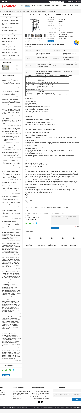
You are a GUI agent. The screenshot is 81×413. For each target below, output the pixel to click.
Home (21, 5)
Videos (33, 5)
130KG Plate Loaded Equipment (63, 207)
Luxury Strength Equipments (8, 58)
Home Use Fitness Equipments (9, 55)
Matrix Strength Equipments (8, 30)
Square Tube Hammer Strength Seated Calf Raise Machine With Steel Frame (52, 244)
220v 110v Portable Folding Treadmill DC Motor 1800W (41, 394)
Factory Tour (47, 5)
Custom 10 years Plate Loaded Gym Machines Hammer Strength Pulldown (74, 244)
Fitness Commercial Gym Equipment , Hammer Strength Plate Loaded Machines (63, 244)
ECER (78, 407)
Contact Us (65, 5)
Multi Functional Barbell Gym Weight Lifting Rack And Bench (20, 394)
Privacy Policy (5, 407)
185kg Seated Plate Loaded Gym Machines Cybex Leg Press (30, 244)
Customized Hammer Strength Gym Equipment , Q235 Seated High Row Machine (34, 40)
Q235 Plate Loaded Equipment (50, 207)
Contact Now (50, 41)
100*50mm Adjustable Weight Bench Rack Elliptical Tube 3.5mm (22, 397)
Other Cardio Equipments (8, 35)
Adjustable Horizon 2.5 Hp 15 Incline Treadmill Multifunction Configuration (41, 391)
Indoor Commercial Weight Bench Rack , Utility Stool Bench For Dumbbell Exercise (21, 391)
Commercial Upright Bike (8, 47)
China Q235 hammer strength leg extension (18, 407)
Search (63, 1)
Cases (76, 5)
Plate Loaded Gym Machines (15, 11)
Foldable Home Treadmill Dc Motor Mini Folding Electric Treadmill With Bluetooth (41, 397)
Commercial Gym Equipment (8, 17)
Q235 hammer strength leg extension (35, 207)
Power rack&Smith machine (8, 38)
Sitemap (2, 399)
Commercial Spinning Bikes (8, 49)
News (71, 5)
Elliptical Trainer (5, 44)
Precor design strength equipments (10, 23)
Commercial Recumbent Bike (9, 52)
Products (27, 5)
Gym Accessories (6, 27)
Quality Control (56, 5)
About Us (39, 5)
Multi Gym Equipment (7, 33)
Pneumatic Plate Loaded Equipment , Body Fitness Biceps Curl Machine (41, 244)
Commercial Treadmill (7, 41)
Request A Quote (70, 1)
